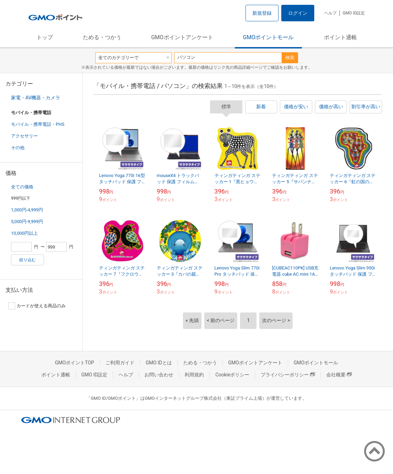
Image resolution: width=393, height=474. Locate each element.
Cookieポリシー (232, 374)
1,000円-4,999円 (27, 209)
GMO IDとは (159, 362)
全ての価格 (22, 186)
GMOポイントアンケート (182, 37)
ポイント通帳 (340, 37)
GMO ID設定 (353, 13)
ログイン (297, 13)
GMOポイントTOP (74, 362)
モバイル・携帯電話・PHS (37, 124)
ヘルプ (330, 13)
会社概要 (339, 374)
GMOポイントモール (268, 37)
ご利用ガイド (120, 362)
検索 (289, 57)
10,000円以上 (24, 233)
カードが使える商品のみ (37, 305)
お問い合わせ (158, 374)
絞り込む (27, 259)
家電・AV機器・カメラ (35, 97)
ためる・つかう (102, 37)
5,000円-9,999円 (27, 221)
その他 (17, 147)
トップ (44, 37)
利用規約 (194, 374)
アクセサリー (24, 136)
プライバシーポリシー (288, 374)
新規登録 (262, 13)
